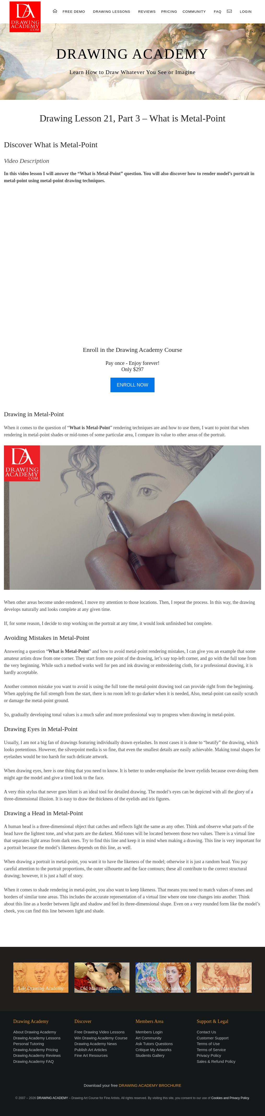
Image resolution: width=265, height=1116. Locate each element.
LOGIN (246, 12)
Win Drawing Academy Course (100, 1038)
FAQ (217, 12)
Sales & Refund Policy (216, 1061)
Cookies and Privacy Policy (230, 1098)
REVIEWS (147, 12)
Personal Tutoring (28, 1043)
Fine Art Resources (91, 1055)
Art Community (148, 1038)
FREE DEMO (74, 12)
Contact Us (206, 1032)
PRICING (169, 12)
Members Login (149, 1032)
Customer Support (212, 1038)
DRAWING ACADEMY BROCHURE (150, 1085)
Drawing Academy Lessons (37, 1038)
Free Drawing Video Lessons (99, 1032)
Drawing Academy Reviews (37, 1055)
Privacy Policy (209, 1055)
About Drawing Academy (34, 1032)
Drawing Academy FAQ (33, 1061)
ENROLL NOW (132, 385)
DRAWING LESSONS (111, 12)
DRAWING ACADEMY (132, 54)
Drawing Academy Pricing (35, 1049)
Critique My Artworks (154, 1049)
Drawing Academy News (95, 1043)
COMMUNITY (194, 12)
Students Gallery (150, 1055)
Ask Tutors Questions (154, 1043)
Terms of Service (211, 1049)
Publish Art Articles (90, 1049)
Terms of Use (208, 1043)
